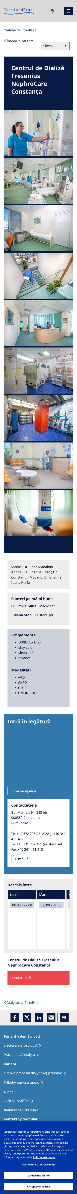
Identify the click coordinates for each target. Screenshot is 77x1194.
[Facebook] (14, 1017)
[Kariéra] (11, 1064)
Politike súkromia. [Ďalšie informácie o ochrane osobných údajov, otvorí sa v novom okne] (44, 1157)
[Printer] (64, 1017)
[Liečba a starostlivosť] (24, 1045)
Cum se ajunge (23, 791)
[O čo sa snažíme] (20, 1101)
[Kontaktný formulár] (22, 1119)
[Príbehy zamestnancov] (25, 1082)
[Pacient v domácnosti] (23, 1036)
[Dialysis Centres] (20, 30)
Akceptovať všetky (38, 1186)
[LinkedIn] (39, 1017)
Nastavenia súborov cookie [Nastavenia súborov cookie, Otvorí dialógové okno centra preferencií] (38, 1164)
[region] (38, 1157)
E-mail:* (21, 859)
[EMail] (51, 1017)
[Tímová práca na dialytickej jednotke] (36, 1073)
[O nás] (10, 1091)
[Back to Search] (19, 40)
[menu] (68, 11)
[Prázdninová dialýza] (23, 1055)
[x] (27, 1017)
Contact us (18, 977)
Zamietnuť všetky (38, 1175)
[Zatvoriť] (72, 1126)
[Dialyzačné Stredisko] (23, 1110)
